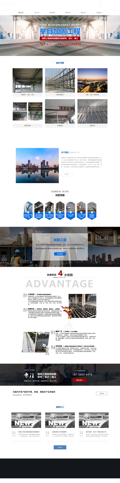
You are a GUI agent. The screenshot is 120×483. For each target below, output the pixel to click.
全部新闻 (60, 447)
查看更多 (67, 174)
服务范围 (52, 12)
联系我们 (99, 12)
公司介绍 (36, 12)
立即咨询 (101, 393)
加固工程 (67, 12)
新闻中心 (83, 12)
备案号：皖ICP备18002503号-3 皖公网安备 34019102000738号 (58, 477)
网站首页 (21, 12)
